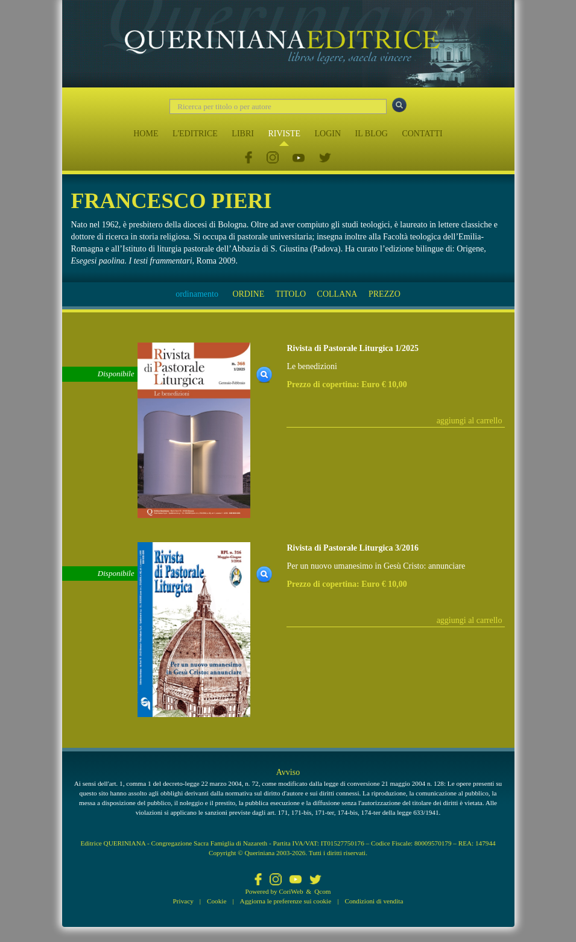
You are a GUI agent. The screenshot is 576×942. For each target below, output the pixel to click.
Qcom (322, 891)
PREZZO (384, 294)
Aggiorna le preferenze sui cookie (286, 901)
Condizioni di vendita (373, 901)
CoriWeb (291, 891)
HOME (145, 133)
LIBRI (243, 133)
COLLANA (337, 294)
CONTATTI (422, 133)
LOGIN (328, 133)
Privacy (183, 901)
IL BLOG (371, 133)
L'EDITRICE (195, 133)
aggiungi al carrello (469, 420)
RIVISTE (284, 133)
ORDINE (248, 294)
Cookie (216, 901)
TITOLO (291, 294)
